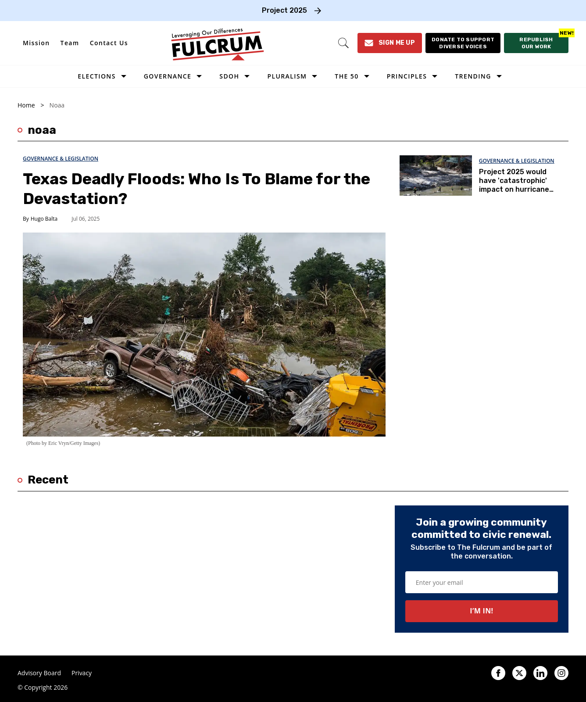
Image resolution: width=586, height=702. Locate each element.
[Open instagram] (561, 673)
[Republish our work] (536, 43)
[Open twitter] (519, 673)
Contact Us (109, 43)
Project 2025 (284, 10)
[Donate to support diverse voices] (462, 43)
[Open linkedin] (540, 673)
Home (26, 105)
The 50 (346, 76)
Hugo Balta (44, 218)
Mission (36, 43)
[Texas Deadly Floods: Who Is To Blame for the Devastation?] (204, 334)
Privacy (81, 673)
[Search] (343, 43)
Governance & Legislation (60, 158)
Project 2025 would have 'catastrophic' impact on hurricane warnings (514, 185)
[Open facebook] (498, 673)
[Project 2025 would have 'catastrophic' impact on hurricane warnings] (436, 175)
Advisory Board (39, 673)
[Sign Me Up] (389, 43)
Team (70, 43)
